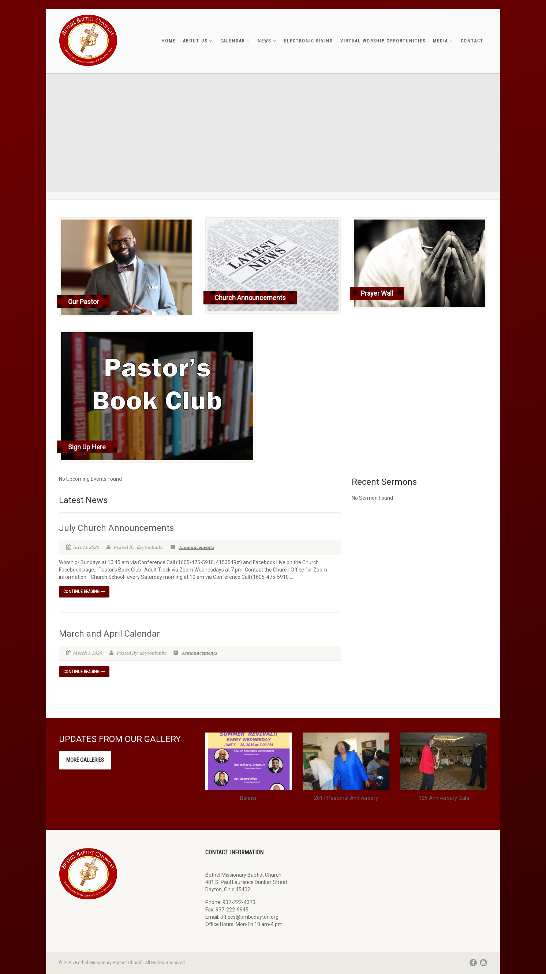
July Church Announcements (116, 528)
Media (443, 41)
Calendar (235, 41)
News (267, 41)
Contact (472, 41)
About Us (198, 41)
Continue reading (84, 591)
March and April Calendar (109, 634)
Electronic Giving (308, 41)
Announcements (196, 547)
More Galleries (85, 760)
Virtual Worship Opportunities (383, 41)
